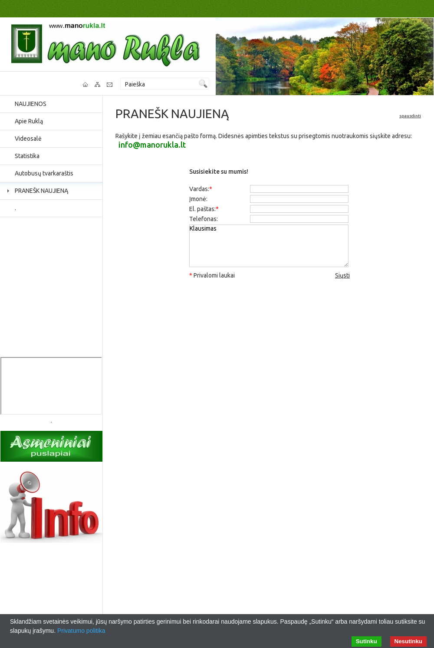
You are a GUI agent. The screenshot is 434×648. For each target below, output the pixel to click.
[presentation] (269, 301)
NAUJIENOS (30, 103)
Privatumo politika (81, 630)
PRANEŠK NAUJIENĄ (41, 190)
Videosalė (28, 138)
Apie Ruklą (29, 121)
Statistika (27, 155)
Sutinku (366, 641)
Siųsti (342, 275)
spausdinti (410, 115)
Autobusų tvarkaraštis (44, 173)
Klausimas (269, 246)
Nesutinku (408, 641)
